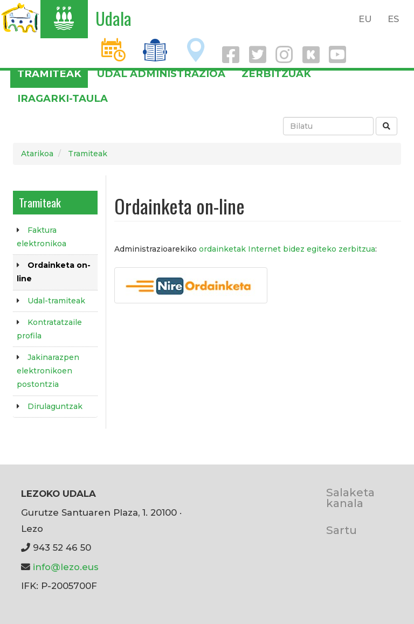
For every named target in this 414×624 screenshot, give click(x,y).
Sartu (341, 530)
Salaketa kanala (350, 498)
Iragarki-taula (62, 98)
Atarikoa (37, 153)
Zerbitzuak (276, 73)
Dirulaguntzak (54, 406)
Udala (113, 18)
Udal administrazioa (161, 73)
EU (365, 18)
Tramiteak (49, 73)
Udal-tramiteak (56, 301)
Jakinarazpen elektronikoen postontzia (48, 370)
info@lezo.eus (66, 566)
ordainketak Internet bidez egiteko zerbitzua (287, 249)
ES (393, 18)
